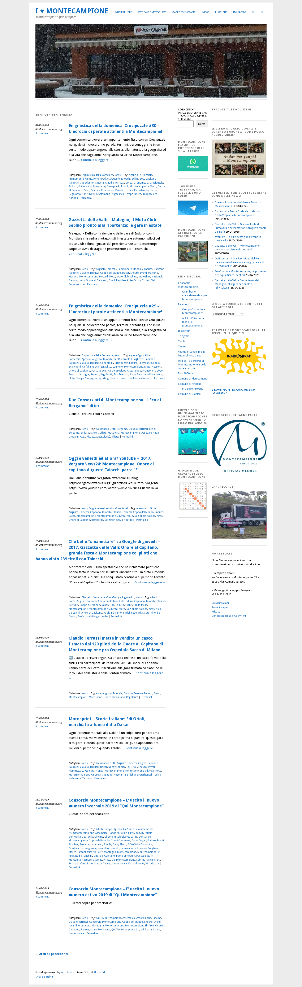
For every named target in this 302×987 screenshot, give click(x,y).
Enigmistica (85, 186)
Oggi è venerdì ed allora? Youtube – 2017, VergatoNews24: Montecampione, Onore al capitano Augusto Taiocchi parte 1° (111, 464)
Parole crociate (124, 190)
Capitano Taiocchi (100, 512)
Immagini (239, 12)
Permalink (86, 198)
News (205, 12)
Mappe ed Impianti (184, 12)
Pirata (106, 859)
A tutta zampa (104, 829)
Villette (115, 436)
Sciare (72, 863)
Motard (103, 276)
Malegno (153, 272)
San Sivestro (121, 374)
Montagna (110, 852)
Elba (112, 605)
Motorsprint (76, 774)
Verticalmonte (136, 863)
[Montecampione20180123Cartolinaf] (193, 260)
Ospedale (146, 432)
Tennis (107, 863)
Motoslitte (144, 276)
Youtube (129, 519)
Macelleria (114, 432)
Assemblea (101, 833)
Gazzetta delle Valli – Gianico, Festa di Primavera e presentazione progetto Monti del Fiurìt (240, 228)
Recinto (95, 374)
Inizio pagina (44, 976)
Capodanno (87, 182)
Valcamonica (119, 863)
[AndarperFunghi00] (239, 176)
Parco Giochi (99, 370)
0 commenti (42, 133)
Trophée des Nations (139, 378)
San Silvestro (89, 194)
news (82, 280)
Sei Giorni (135, 280)
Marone (73, 276)
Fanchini (73, 844)
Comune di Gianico (189, 393)
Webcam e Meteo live (152, 12)
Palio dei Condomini (102, 190)
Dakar (125, 272)
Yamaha (87, 778)
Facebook (184, 304)
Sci (158, 859)
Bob (142, 178)
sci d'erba (146, 929)
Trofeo (146, 280)
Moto (153, 186)
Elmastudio (100, 972)
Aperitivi (104, 178)
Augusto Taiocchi (120, 178)
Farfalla (86, 366)
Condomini (106, 362)
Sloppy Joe (91, 378)
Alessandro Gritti (106, 428)
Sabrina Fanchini (146, 859)
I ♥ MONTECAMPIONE (72, 11)
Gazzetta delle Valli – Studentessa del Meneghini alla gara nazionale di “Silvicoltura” (237, 284)
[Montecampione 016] (253, 537)
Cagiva (142, 763)
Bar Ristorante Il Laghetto (128, 359)
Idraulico (106, 366)
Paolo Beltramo (113, 612)
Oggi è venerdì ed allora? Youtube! (108, 508)
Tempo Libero (133, 194)
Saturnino (150, 612)
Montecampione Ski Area (111, 515)
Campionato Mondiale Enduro (134, 269)
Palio (86, 190)
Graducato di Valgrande (82, 848)
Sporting (104, 378)
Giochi (96, 366)
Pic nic (153, 190)
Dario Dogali (138, 840)
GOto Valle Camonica (140, 844)
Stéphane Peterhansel (139, 774)
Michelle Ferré (95, 852)
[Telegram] (193, 213)
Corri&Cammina (120, 840)
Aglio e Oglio (136, 355)
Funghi (107, 844)
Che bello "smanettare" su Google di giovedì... (108, 597)
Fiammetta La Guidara (82, 770)
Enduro (73, 186)
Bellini (135, 178)
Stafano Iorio (85, 863)
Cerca (202, 124)
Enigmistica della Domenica (97, 175)
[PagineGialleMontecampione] (239, 373)
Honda (100, 770)
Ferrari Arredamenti (91, 844)
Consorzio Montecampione (105, 921)
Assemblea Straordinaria (136, 918)
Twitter (182, 346)
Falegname (99, 186)
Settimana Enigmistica (111, 194)
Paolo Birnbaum (125, 855)
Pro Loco (157, 370)
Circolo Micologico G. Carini (120, 836)
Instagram (184, 330)
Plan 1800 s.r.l (186, 373)
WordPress (67, 972)
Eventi (143, 272)
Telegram (183, 336)
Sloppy (80, 378)
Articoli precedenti (51, 954)
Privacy (216, 611)
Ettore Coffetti (98, 432)
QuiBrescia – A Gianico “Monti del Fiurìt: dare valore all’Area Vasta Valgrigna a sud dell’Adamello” (239, 262)
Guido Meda (140, 605)
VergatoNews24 (114, 519)
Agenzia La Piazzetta (140, 175)
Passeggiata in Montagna (95, 929)
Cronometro (141, 182)
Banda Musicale (118, 833)
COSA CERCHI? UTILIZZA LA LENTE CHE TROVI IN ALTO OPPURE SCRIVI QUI (192, 114)
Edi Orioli (132, 767)
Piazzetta (92, 436)
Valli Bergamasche (97, 616)
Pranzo (146, 370)
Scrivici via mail (220, 603)
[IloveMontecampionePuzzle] (193, 454)
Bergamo (122, 428)
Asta (98, 693)
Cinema (99, 182)
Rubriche (221, 12)
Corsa (129, 182)
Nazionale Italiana (144, 515)
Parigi (126, 612)
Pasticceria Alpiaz (92, 859)
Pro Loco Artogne (79, 374)
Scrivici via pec (220, 607)
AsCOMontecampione (81, 833)
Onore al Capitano (96, 280)
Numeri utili (123, 12)
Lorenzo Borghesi (147, 848)
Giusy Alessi (119, 844)
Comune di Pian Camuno (192, 378)
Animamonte (76, 178)
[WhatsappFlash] (193, 170)
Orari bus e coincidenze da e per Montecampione (194, 295)
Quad (112, 280)
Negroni (156, 366)
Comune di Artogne (189, 383)
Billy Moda (134, 833)
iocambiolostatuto (109, 848)
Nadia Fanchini (83, 855)
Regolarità (75, 194)
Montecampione (139, 186)
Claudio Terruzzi (114, 182)
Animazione (92, 178)
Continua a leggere (97, 160)
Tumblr (182, 341)
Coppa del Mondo (110, 272)
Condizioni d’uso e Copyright (229, 615)
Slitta (72, 378)
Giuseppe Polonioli (118, 186)
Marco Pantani (77, 852)
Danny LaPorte (116, 767)
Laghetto (118, 366)
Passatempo (141, 190)
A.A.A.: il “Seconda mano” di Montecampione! (193, 322)
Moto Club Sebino (127, 276)
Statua (98, 863)
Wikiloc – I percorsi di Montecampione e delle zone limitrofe (192, 364)
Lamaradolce (128, 848)
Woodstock (152, 863)
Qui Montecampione (123, 859)
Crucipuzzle (156, 182)
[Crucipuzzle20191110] (193, 509)
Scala (132, 374)
